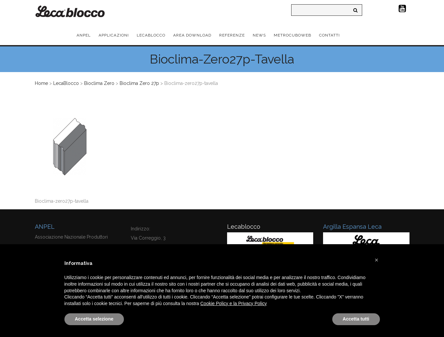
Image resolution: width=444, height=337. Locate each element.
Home (41, 83)
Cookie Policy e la (219, 303)
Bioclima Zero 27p (139, 83)
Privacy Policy (252, 303)
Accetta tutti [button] (356, 319)
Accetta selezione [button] (94, 319)
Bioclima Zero (99, 83)
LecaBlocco (66, 83)
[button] (376, 260)
